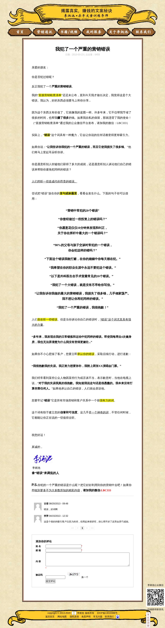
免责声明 (86, 616)
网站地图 (62, 616)
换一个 (84, 577)
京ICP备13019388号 (107, 613)
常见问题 (97, 616)
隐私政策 (74, 616)
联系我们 (109, 616)
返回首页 (49, 616)
